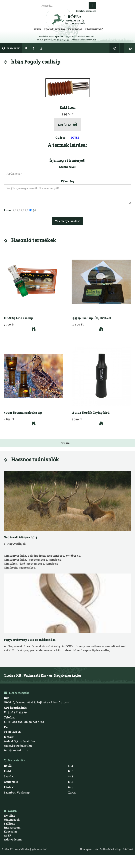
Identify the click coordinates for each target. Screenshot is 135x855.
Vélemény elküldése (67, 221)
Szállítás (9, 823)
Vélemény (67, 181)
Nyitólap (9, 815)
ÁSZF (7, 835)
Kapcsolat (10, 831)
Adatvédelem (13, 839)
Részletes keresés (86, 10)
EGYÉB (75, 137)
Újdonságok (12, 819)
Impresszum (12, 827)
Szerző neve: (67, 167)
